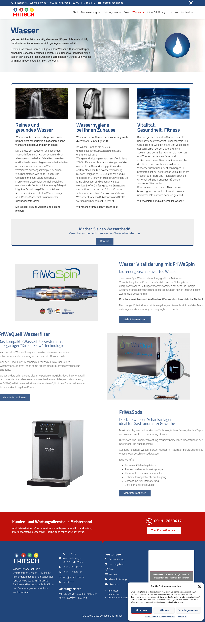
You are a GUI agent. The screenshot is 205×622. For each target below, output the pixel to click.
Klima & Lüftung (156, 12)
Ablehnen (164, 610)
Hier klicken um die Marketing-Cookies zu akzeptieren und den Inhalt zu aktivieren (171, 576)
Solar (127, 12)
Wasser (138, 12)
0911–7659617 (168, 521)
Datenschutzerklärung (167, 617)
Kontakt (187, 12)
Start (75, 12)
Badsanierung (90, 12)
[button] (199, 586)
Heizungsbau (112, 12)
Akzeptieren (141, 610)
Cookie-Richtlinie (151, 617)
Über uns (173, 12)
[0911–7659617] (149, 521)
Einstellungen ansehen (188, 610)
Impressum (182, 617)
